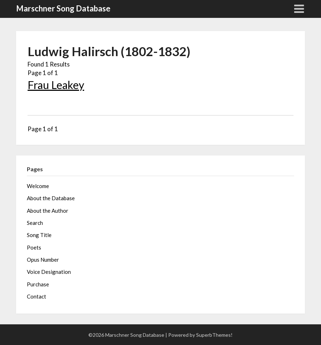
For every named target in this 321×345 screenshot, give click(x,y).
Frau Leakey (56, 84)
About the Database (51, 198)
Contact (36, 296)
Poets (34, 247)
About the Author (47, 210)
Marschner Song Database (63, 8)
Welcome (38, 186)
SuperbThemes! (214, 335)
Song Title (39, 235)
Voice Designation (49, 271)
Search (35, 223)
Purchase (38, 284)
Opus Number (43, 259)
